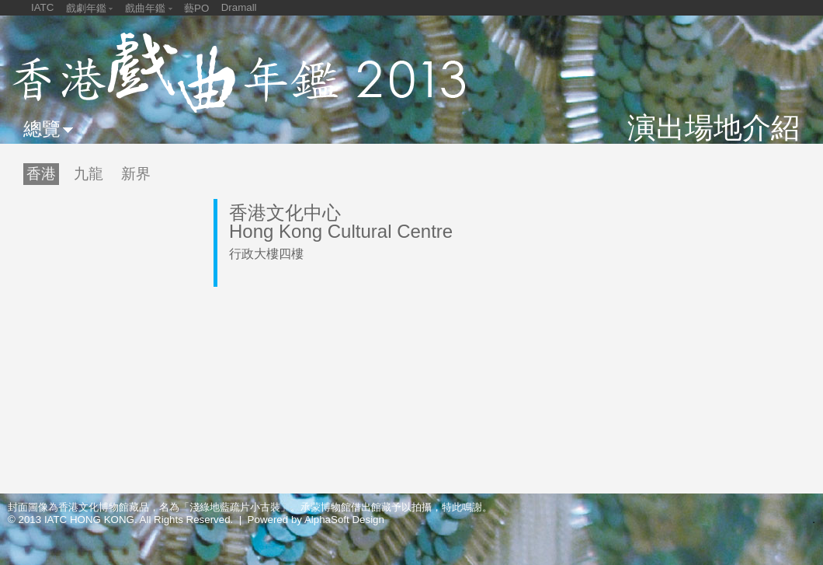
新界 (136, 174)
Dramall (239, 7)
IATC (42, 7)
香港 (41, 174)
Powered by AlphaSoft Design (316, 519)
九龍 (88, 174)
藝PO (196, 8)
